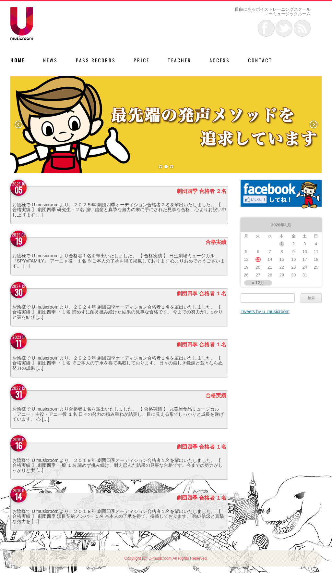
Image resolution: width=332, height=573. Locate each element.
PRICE (141, 60)
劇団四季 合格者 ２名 (201, 191)
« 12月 (258, 282)
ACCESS (219, 60)
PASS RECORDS (96, 60)
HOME (17, 60)
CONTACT (260, 60)
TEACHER (179, 60)
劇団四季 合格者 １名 (201, 293)
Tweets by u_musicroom (265, 311)
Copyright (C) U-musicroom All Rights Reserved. (166, 558)
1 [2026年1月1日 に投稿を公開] (281, 243)
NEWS (50, 60)
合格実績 (216, 242)
